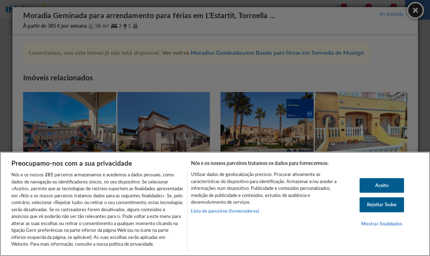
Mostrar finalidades (381, 223)
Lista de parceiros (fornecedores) (225, 211)
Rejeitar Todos (382, 204)
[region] (215, 204)
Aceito (382, 185)
